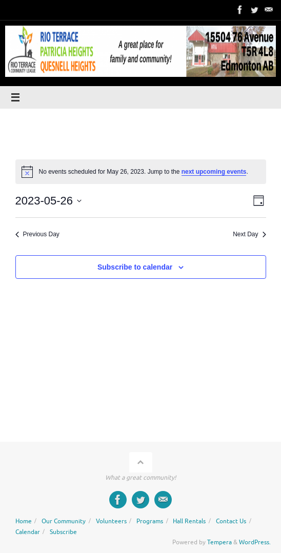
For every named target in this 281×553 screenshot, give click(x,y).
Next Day (249, 234)
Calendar (27, 532)
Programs (149, 521)
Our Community (64, 521)
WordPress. (255, 542)
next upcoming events (214, 171)
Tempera (219, 542)
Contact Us (231, 521)
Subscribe (63, 532)
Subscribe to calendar (134, 267)
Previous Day (37, 234)
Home (23, 521)
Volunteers (111, 521)
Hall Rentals (189, 521)
